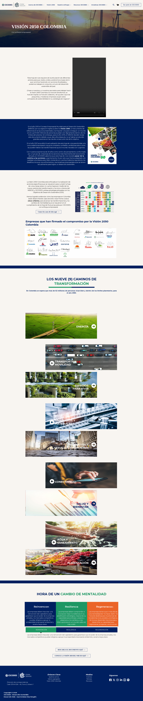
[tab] (41, 629)
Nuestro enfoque (64, 5)
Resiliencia (71, 606)
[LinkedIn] (121, 680)
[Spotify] (128, 680)
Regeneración (104, 606)
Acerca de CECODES (36, 5)
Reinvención (41, 606)
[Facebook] (110, 680)
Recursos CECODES (81, 5)
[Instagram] (117, 680)
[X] (114, 680)
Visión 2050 (51, 5)
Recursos (89, 681)
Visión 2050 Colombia (54, 681)
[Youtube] (124, 680)
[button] (43, 5)
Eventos (89, 677)
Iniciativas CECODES (99, 5)
